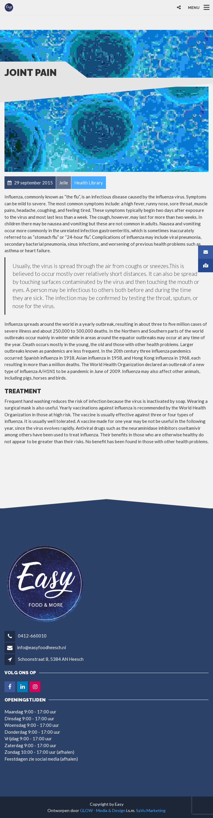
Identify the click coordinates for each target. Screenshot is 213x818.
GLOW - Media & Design (102, 810)
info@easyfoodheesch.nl (41, 647)
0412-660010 (32, 635)
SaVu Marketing (151, 810)
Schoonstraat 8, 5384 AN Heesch (51, 659)
